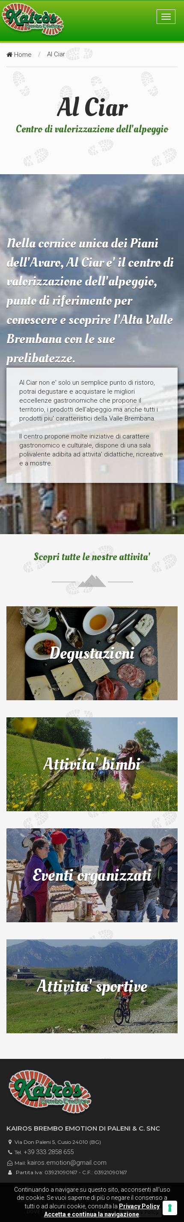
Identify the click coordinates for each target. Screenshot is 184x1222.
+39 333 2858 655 (49, 1152)
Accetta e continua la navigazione (91, 1214)
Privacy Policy (139, 1206)
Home (19, 54)
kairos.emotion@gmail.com (67, 1162)
